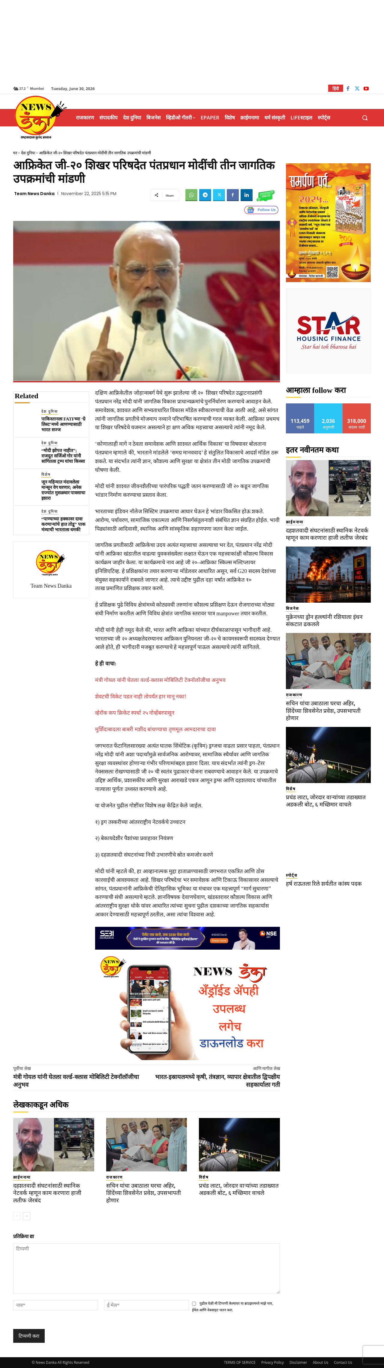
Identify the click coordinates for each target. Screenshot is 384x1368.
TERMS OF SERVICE (240, 1362)
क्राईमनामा (22, 1177)
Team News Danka (34, 193)
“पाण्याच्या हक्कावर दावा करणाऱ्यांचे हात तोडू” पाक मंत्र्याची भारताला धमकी (63, 524)
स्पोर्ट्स (292, 875)
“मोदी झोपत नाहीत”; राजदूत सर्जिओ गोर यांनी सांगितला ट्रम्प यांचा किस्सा (63, 456)
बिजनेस (292, 608)
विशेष (46, 474)
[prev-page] (17, 1216)
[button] (365, 117)
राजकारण (114, 1177)
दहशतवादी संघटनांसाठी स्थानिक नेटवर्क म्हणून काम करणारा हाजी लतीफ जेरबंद (47, 1193)
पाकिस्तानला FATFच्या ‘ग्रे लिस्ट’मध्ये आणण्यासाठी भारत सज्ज (63, 424)
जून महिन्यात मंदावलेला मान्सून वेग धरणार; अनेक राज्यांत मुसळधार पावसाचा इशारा (63, 490)
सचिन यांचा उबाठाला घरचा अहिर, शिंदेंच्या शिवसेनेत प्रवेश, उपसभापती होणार (143, 1193)
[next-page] (26, 1216)
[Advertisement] (192, 42)
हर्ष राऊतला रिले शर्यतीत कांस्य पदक (324, 884)
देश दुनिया (28, 153)
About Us (320, 1362)
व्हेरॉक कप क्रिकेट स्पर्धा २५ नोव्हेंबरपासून (135, 713)
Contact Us (343, 1362)
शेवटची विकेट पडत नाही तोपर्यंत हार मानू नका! (141, 697)
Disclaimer (298, 1362)
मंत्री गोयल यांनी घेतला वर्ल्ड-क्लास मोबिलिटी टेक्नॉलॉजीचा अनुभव (160, 680)
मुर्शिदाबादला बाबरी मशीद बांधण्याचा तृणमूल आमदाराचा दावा (155, 729)
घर (15, 153)
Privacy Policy (272, 1362)
